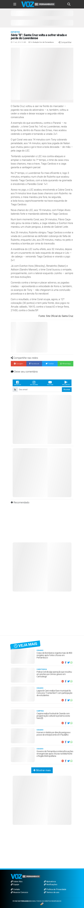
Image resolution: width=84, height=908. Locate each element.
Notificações (50, 884)
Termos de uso (51, 892)
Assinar (67, 389)
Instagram (34, 383)
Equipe (15, 884)
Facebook (17, 383)
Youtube (50, 383)
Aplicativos (50, 881)
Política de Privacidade (55, 889)
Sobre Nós (16, 881)
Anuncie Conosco (19, 892)
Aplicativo (66, 383)
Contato (15, 889)
